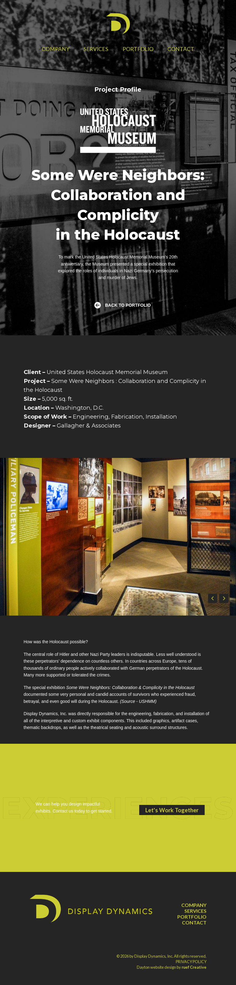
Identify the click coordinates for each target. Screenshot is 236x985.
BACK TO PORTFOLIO (128, 305)
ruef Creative (194, 967)
